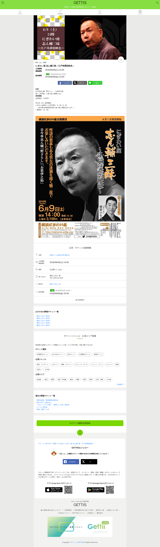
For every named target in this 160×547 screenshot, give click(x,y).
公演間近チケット (84, 354)
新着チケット (98, 354)
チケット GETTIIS (77, 542)
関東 (52, 379)
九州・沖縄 (99, 379)
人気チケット (71, 354)
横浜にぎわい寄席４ (44, 323)
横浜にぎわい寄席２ (44, 318)
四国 (90, 379)
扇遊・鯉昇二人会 (43, 409)
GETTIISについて (78, 513)
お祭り (39, 369)
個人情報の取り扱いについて (51, 510)
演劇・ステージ (66, 364)
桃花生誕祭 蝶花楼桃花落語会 (47, 400)
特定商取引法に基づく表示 (84, 510)
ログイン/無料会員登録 (80, 423)
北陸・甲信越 (62, 379)
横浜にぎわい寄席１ (44, 316)
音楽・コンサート (42, 364)
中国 (84, 379)
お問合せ (90, 513)
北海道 (39, 379)
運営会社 (100, 513)
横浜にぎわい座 (55, 284)
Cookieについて (63, 513)
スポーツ (55, 364)
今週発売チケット (42, 354)
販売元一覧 (100, 510)
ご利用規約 (68, 510)
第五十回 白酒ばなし (44, 402)
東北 (46, 379)
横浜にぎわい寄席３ (44, 321)
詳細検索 (120, 384)
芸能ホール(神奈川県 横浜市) (60, 255)
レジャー (109, 364)
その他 (47, 369)
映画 (117, 364)
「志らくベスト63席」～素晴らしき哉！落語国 (53, 405)
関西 (77, 379)
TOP (80, 433)
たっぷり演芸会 (42, 407)
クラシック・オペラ (81, 364)
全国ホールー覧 (112, 510)
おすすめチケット (57, 354)
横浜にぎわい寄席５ (44, 325)
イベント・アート (97, 364)
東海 (71, 379)
